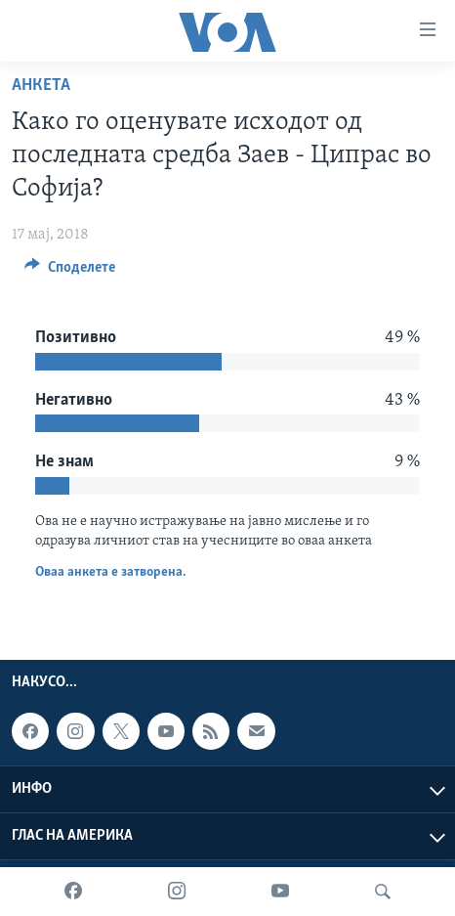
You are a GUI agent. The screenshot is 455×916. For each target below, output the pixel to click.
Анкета (41, 85)
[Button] (69, 271)
